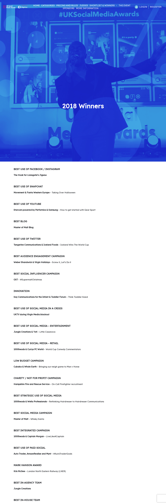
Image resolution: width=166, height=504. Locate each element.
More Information (87, 8)
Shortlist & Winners (102, 5)
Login (143, 7)
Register (156, 7)
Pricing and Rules (67, 5)
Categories (48, 5)
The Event (124, 5)
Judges (83, 5)
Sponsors (68, 8)
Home (36, 5)
